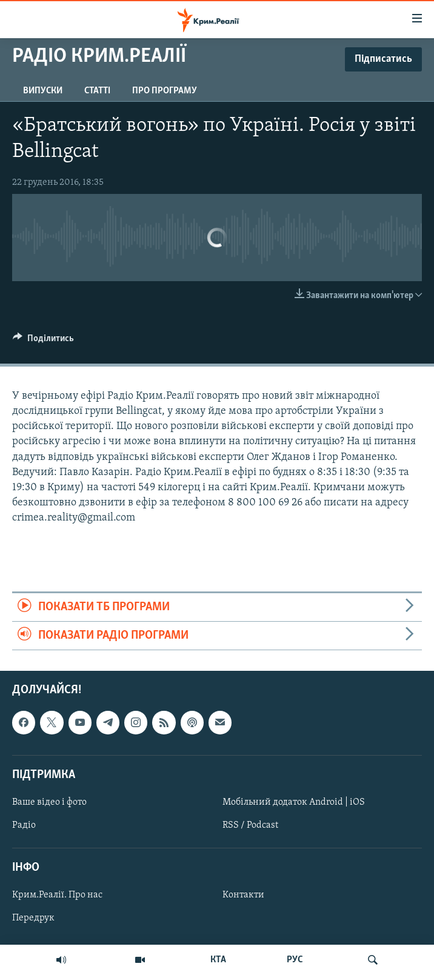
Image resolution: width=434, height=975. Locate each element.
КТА (218, 960)
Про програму (164, 91)
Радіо (24, 825)
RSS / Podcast (250, 825)
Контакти (243, 895)
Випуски (42, 91)
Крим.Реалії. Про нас (57, 895)
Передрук (33, 918)
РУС (295, 960)
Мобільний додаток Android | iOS (293, 802)
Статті (97, 91)
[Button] (43, 341)
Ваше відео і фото (49, 802)
